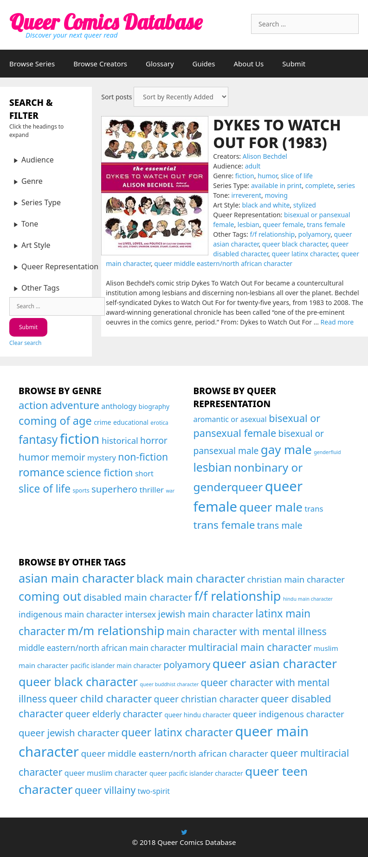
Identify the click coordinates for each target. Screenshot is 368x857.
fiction (244, 175)
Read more (337, 322)
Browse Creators (100, 63)
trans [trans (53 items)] (313, 508)
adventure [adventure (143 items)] (74, 405)
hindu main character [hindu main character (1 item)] (308, 599)
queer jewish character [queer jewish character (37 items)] (69, 732)
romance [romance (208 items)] (42, 472)
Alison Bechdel (265, 156)
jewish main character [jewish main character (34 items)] (205, 614)
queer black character (294, 244)
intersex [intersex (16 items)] (140, 614)
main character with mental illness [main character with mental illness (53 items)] (247, 631)
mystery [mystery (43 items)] (101, 457)
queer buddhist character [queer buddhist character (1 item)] (169, 684)
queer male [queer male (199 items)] (271, 507)
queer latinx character (305, 253)
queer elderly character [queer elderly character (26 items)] (113, 714)
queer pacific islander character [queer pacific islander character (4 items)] (196, 773)
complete (319, 185)
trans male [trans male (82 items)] (280, 525)
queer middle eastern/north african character (223, 263)
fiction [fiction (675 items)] (80, 438)
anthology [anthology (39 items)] (118, 406)
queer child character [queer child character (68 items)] (100, 698)
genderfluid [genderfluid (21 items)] (327, 452)
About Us (249, 63)
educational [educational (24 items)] (130, 422)
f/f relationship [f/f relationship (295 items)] (237, 595)
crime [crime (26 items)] (102, 422)
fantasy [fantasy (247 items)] (38, 439)
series (346, 185)
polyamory (314, 234)
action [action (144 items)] (33, 405)
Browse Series (32, 63)
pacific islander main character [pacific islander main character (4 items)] (116, 665)
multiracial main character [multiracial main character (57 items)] (249, 647)
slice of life (297, 175)
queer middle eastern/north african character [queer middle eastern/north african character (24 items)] (174, 753)
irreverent (246, 195)
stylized (304, 205)
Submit (293, 63)
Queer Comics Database (105, 22)
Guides (204, 63)
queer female (283, 224)
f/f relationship (272, 234)
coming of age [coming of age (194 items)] (55, 420)
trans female (326, 224)
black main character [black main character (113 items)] (190, 578)
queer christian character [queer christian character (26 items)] (206, 699)
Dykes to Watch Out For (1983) (277, 133)
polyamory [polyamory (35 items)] (186, 664)
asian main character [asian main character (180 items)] (77, 578)
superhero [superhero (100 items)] (114, 488)
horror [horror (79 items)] (154, 440)
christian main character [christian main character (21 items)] (296, 579)
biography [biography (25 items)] (154, 406)
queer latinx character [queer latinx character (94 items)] (177, 732)
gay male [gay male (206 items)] (286, 449)
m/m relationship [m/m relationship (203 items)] (115, 630)
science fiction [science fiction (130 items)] (99, 472)
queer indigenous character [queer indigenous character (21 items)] (288, 714)
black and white (266, 205)
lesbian (248, 224)
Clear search (25, 343)
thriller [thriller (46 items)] (151, 489)
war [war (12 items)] (170, 490)
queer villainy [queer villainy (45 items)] (105, 790)
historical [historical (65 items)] (120, 440)
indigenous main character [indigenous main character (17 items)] (71, 614)
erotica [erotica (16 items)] (159, 423)
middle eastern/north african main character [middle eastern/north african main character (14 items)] (102, 647)
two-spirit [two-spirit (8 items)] (154, 791)
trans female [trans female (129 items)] (224, 525)
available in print (276, 185)
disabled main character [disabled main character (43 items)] (138, 597)
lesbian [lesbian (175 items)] (213, 467)
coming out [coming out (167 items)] (50, 596)
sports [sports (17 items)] (80, 490)
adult (253, 166)
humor (267, 175)
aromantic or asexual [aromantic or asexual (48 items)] (230, 419)
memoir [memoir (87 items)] (68, 457)
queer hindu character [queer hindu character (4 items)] (197, 714)
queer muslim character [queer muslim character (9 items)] (106, 773)
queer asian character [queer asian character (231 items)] (275, 663)
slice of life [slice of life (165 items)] (45, 488)
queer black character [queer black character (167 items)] (78, 681)
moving (276, 195)
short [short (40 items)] (144, 473)
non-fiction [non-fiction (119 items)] (143, 456)
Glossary (160, 63)
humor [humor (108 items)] (34, 456)
